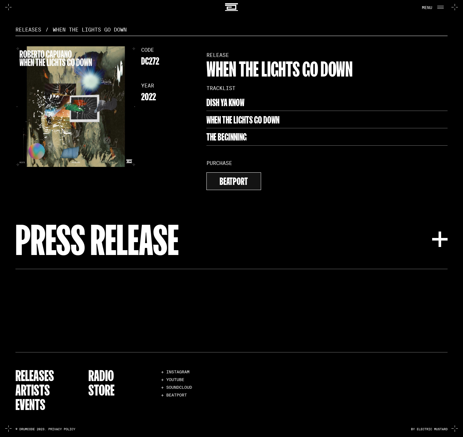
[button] (432, 7)
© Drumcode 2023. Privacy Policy (45, 429)
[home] (231, 7)
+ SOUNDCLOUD (176, 387)
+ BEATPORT (174, 395)
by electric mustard (429, 429)
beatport (234, 180)
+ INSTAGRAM (175, 371)
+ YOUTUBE (172, 379)
